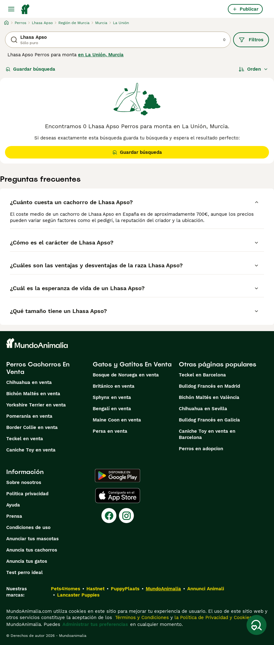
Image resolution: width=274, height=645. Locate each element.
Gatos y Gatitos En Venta (132, 364)
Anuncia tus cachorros (31, 550)
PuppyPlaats (125, 589)
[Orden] (253, 69)
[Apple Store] (118, 495)
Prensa (14, 516)
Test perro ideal (24, 572)
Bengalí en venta (112, 408)
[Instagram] (126, 515)
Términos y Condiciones (141, 617)
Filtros (251, 40)
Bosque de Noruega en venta (126, 375)
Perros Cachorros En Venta (38, 367)
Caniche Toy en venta (31, 450)
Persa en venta (110, 431)
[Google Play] (117, 475)
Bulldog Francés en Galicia (209, 420)
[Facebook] (108, 515)
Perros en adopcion (201, 448)
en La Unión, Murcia (101, 55)
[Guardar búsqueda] (257, 625)
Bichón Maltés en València (209, 397)
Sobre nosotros (23, 482)
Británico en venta (114, 386)
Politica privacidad (27, 493)
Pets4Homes (65, 589)
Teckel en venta (24, 438)
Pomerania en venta (29, 416)
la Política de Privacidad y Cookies (212, 617)
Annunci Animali (205, 589)
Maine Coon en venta (117, 420)
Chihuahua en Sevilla (203, 408)
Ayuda (13, 505)
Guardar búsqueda (30, 69)
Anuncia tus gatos (26, 561)
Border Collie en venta (32, 427)
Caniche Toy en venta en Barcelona (207, 434)
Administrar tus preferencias (95, 624)
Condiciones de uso (28, 527)
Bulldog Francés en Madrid (209, 386)
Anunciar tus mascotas (32, 539)
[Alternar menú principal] (11, 9)
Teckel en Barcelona (202, 375)
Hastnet (95, 589)
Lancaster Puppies (78, 595)
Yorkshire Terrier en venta (36, 405)
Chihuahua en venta (29, 382)
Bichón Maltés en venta (33, 393)
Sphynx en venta (112, 397)
